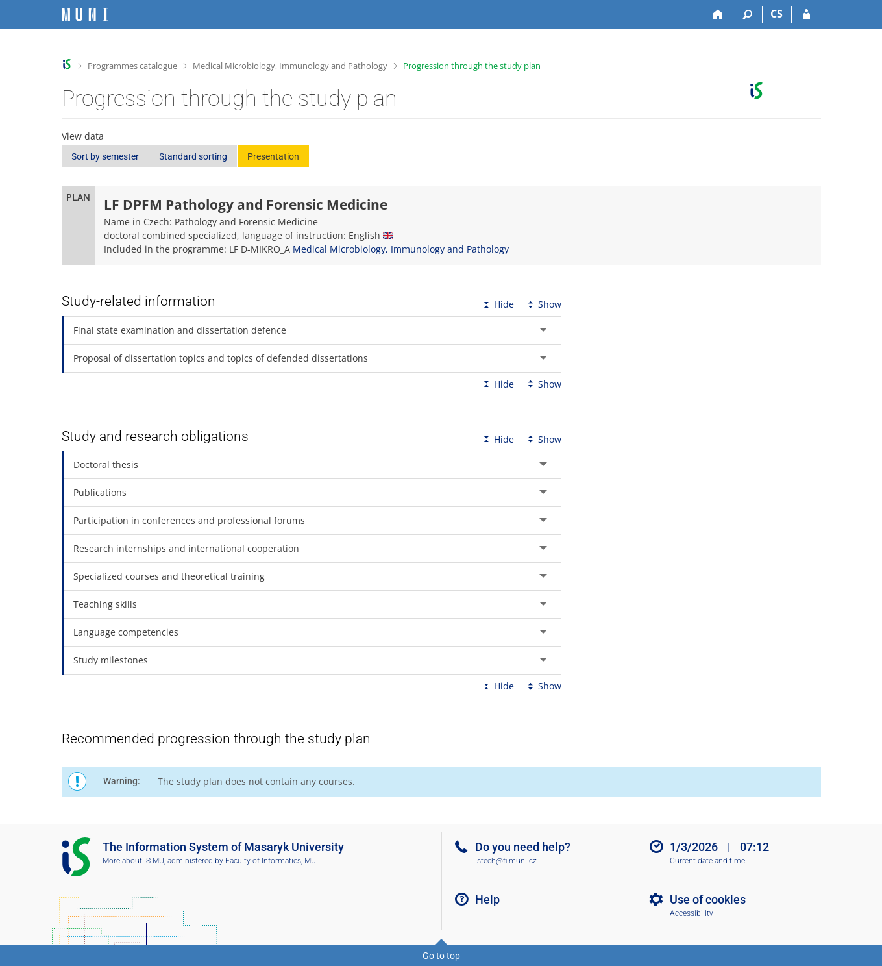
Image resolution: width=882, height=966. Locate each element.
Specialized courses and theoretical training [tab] (169, 576)
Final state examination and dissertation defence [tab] (179, 330)
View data (83, 136)
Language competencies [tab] (125, 632)
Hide (497, 304)
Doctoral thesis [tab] (105, 464)
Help (487, 899)
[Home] (718, 14)
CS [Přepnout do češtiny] (776, 13)
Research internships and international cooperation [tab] (186, 548)
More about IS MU (133, 860)
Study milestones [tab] (110, 660)
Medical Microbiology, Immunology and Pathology (290, 65)
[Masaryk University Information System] (85, 14)
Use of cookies (708, 899)
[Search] (748, 14)
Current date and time (707, 860)
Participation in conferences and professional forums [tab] (189, 520)
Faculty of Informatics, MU (270, 860)
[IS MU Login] (806, 14)
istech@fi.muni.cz (506, 860)
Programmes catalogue (132, 65)
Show (543, 304)
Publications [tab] (100, 492)
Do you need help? (522, 847)
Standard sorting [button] (193, 156)
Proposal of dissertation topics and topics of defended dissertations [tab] (220, 358)
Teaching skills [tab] (105, 604)
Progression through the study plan (472, 65)
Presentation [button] (273, 156)
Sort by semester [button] (105, 156)
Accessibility (691, 913)
